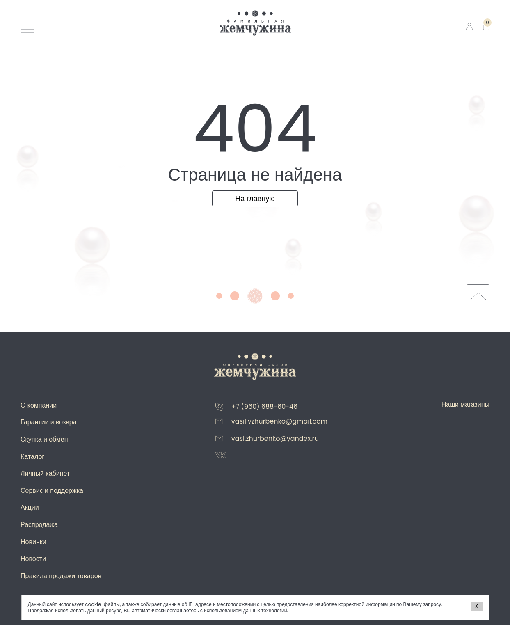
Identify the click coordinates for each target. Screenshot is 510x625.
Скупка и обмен (44, 439)
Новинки (33, 542)
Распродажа (39, 524)
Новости (33, 558)
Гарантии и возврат (50, 422)
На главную (255, 198)
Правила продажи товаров (61, 576)
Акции (30, 507)
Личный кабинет (45, 473)
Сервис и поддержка (52, 490)
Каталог (32, 456)
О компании (39, 405)
